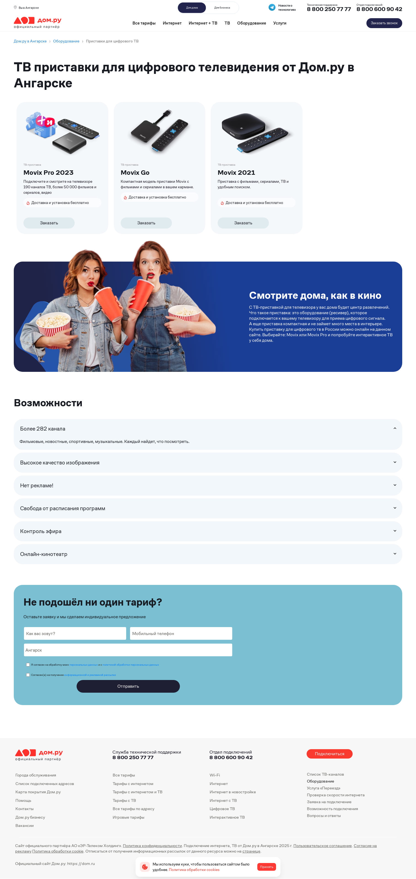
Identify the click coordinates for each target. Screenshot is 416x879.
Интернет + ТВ (203, 23)
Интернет (172, 23)
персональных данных (83, 664)
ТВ (227, 23)
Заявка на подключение (329, 801)
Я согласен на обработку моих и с (95, 664)
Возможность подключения (332, 808)
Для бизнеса (222, 7)
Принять (266, 867)
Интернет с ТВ (223, 800)
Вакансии (24, 825)
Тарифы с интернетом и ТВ (138, 791)
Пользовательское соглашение (322, 845)
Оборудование (251, 23)
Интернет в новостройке (233, 791)
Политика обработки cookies (194, 869)
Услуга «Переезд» (323, 788)
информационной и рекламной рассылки (90, 675)
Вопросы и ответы (324, 815)
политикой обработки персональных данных (130, 664)
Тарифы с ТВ (124, 800)
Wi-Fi (215, 775)
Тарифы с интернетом (133, 783)
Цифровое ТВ (222, 808)
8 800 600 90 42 (379, 9)
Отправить (128, 686)
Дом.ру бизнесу (30, 817)
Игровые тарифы (128, 817)
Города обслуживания (35, 775)
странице (251, 851)
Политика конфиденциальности (152, 845)
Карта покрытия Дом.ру (38, 791)
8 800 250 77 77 (132, 757)
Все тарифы (144, 23)
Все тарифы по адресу (133, 808)
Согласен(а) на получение (73, 675)
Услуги (280, 23)
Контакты (24, 808)
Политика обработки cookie (57, 851)
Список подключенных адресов (44, 783)
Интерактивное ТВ (227, 817)
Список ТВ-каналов (325, 774)
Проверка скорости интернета (336, 794)
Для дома (192, 7)
